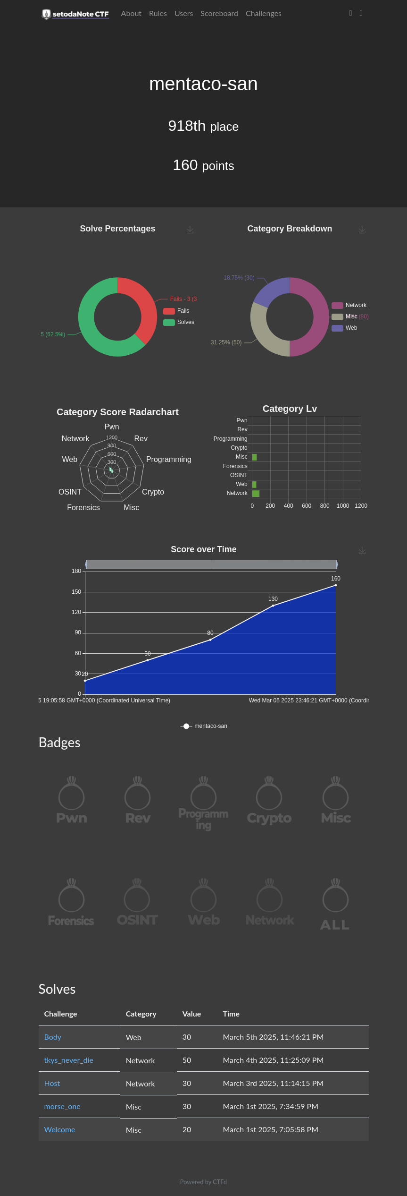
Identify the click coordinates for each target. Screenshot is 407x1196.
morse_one (62, 1106)
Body (53, 1036)
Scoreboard (219, 13)
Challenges (264, 13)
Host (52, 1082)
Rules (158, 13)
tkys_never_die (68, 1059)
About (131, 13)
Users (183, 13)
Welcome (59, 1129)
